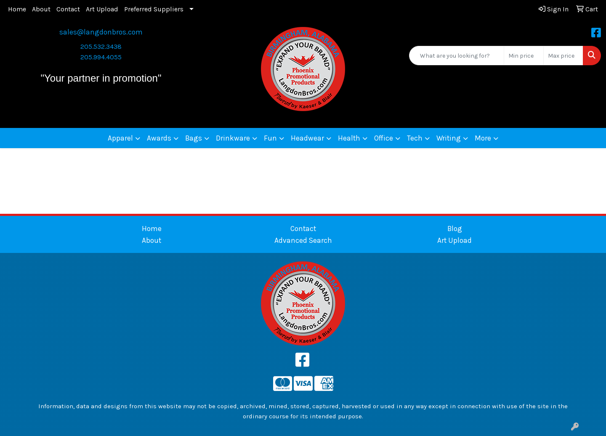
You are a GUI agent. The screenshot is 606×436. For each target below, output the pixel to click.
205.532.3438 (101, 47)
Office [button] (383, 138)
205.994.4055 (101, 57)
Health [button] (349, 138)
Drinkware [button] (233, 138)
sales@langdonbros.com (101, 32)
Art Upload (102, 9)
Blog (454, 228)
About (41, 9)
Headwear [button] (307, 138)
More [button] (483, 138)
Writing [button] (448, 138)
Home (17, 9)
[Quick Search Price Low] (524, 55)
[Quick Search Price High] (563, 55)
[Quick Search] (456, 55)
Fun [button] (270, 138)
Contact (68, 9)
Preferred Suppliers (153, 9)
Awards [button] (159, 138)
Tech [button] (415, 138)
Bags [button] (193, 138)
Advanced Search (303, 240)
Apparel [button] (120, 138)
